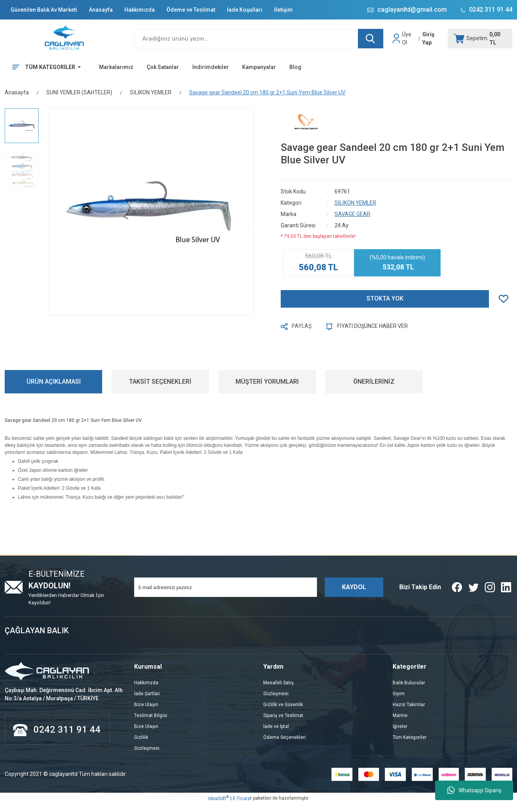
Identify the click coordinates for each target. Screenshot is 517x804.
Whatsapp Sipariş (474, 790)
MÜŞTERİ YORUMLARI (267, 381)
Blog (295, 67)
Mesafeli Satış (278, 682)
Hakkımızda (139, 10)
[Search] (258, 38)
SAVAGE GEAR (352, 214)
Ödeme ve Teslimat (190, 10)
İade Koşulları (244, 10)
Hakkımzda (146, 682)
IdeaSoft (218, 798)
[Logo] (65, 38)
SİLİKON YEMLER (355, 203)
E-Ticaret (242, 798)
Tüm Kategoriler (410, 737)
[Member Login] (397, 38)
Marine (400, 715)
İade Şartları (147, 693)
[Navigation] (44, 67)
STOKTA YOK (385, 298)
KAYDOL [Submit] (354, 587)
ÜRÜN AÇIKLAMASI (54, 381)
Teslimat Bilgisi (150, 715)
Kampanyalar (259, 67)
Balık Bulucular (409, 682)
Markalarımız (116, 67)
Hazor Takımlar (409, 704)
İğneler (400, 726)
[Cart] (479, 38)
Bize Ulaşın (146, 704)
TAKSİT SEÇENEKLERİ (160, 381)
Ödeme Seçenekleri (284, 737)
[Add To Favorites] (505, 299)
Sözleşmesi (146, 748)
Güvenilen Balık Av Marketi (44, 10)
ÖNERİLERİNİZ (374, 381)
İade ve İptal (276, 726)
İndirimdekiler (210, 67)
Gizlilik (141, 737)
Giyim (399, 693)
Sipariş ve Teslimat (283, 715)
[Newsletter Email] (225, 587)
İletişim (283, 10)
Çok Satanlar (163, 67)
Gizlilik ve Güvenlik (283, 704)
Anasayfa (101, 10)
